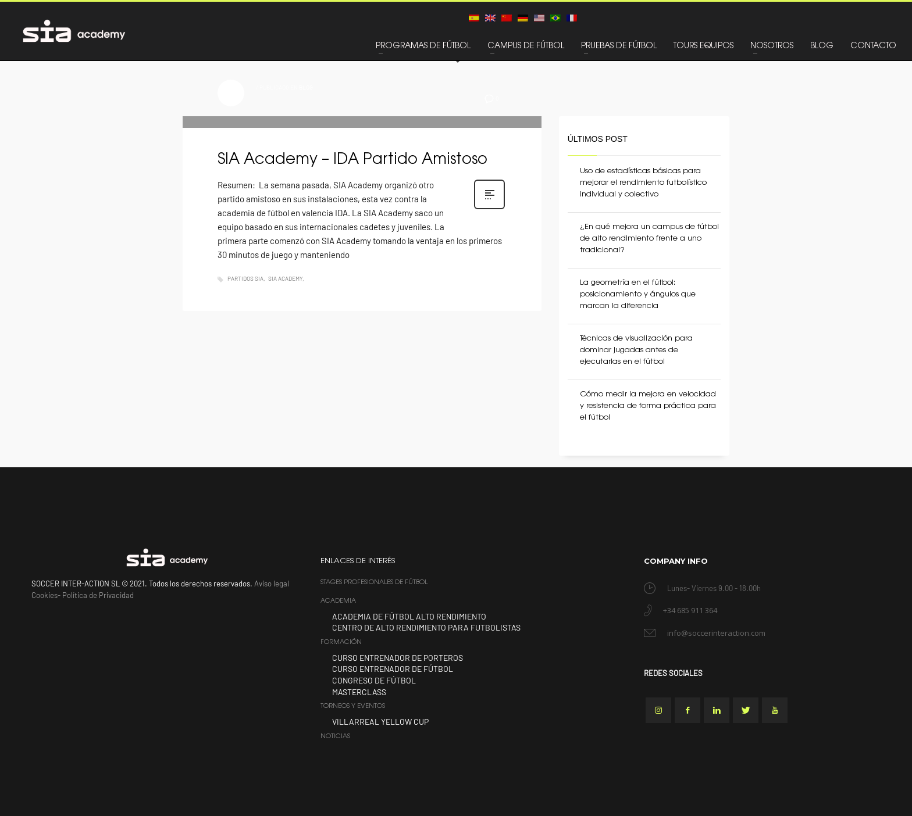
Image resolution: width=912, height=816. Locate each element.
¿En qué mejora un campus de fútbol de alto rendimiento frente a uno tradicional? (649, 238)
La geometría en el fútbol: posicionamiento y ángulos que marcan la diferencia (638, 294)
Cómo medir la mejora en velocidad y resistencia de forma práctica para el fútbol (648, 406)
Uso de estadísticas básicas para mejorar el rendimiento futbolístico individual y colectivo (643, 182)
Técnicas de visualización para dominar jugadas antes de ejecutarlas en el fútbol (636, 350)
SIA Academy (285, 278)
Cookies (44, 595)
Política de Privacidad (98, 595)
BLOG (306, 87)
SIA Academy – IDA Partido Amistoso (354, 160)
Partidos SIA (245, 278)
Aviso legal (271, 583)
